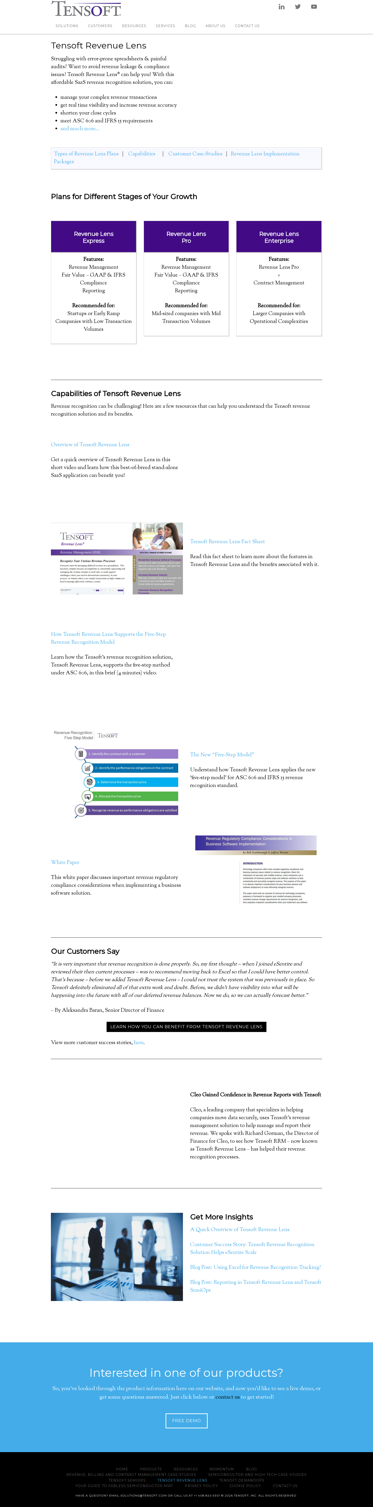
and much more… (79, 129)
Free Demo (186, 1420)
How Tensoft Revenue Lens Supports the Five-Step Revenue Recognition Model (108, 638)
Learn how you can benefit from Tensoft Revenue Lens (186, 1026)
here (138, 1043)
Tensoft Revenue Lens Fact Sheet (227, 542)
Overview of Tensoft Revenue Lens (90, 445)
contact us (228, 1397)
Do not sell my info (61, 1503)
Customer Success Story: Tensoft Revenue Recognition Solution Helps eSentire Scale (252, 1249)
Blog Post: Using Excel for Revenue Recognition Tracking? (255, 1268)
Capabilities (142, 154)
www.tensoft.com (94, 8)
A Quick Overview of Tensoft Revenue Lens (240, 1230)
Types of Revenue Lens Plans (86, 154)
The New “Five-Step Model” (222, 755)
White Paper (65, 863)
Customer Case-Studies (195, 154)
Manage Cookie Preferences (19, 1501)
